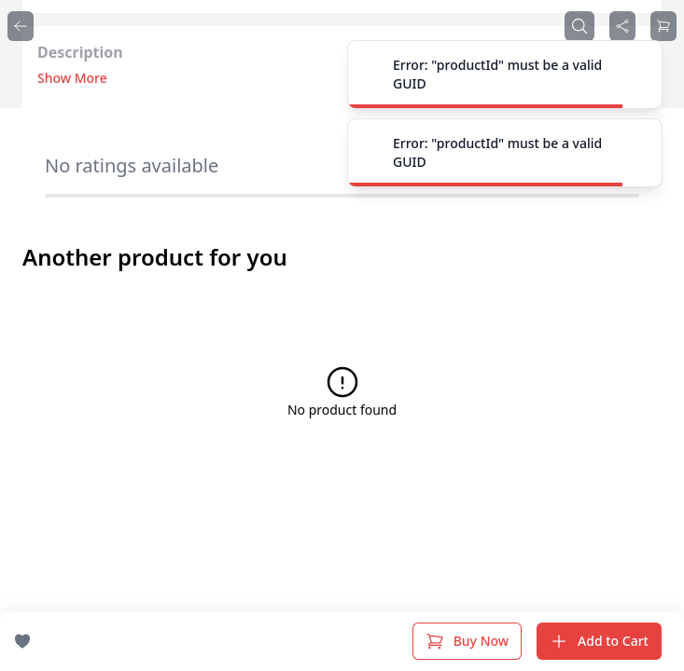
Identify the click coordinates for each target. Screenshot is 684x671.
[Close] (637, 74)
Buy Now (467, 641)
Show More (72, 78)
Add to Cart (599, 641)
